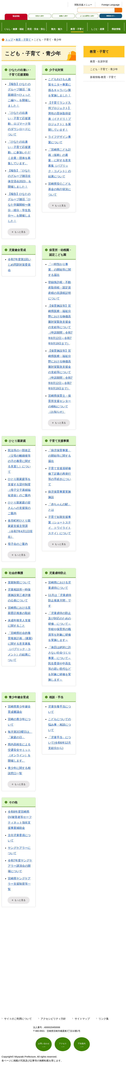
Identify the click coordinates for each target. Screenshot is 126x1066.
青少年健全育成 (19, 694)
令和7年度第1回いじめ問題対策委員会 (19, 264)
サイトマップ (82, 1013)
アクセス (62, 1039)
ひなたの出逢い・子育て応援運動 (20, 72)
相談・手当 (56, 694)
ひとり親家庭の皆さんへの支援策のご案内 (19, 506)
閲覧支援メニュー (83, 4)
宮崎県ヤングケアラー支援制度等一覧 (19, 880)
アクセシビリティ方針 (53, 1013)
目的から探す (39, 16)
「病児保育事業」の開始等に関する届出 (59, 454)
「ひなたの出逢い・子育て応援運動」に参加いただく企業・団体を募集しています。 (19, 152)
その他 (13, 798)
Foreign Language (111, 4)
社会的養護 (16, 570)
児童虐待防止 (57, 570)
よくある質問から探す (87, 16)
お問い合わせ (43, 1039)
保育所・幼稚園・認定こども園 (60, 251)
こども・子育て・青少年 (104, 69)
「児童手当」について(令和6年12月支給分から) (59, 739)
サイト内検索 (80, 10)
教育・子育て (23, 39)
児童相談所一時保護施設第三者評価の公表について (19, 592)
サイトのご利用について (18, 1013)
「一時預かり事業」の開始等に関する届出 (59, 268)
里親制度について (19, 579)
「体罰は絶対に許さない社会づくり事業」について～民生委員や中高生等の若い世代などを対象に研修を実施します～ (59, 660)
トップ (9, 39)
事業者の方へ (110, 16)
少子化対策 (56, 70)
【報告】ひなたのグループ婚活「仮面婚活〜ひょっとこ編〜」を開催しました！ (19, 95)
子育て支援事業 (59, 438)
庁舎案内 (81, 1039)
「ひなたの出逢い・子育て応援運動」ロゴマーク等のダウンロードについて (19, 123)
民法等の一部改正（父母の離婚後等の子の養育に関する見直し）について (19, 459)
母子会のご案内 (18, 542)
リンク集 (104, 1013)
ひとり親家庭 (17, 438)
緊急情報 (16, 16)
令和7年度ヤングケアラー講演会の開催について (20, 862)
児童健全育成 (17, 249)
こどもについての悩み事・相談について (59, 722)
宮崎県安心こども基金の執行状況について (59, 189)
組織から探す (63, 16)
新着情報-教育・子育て (103, 77)
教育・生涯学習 (99, 61)
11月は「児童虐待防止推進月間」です (59, 597)
